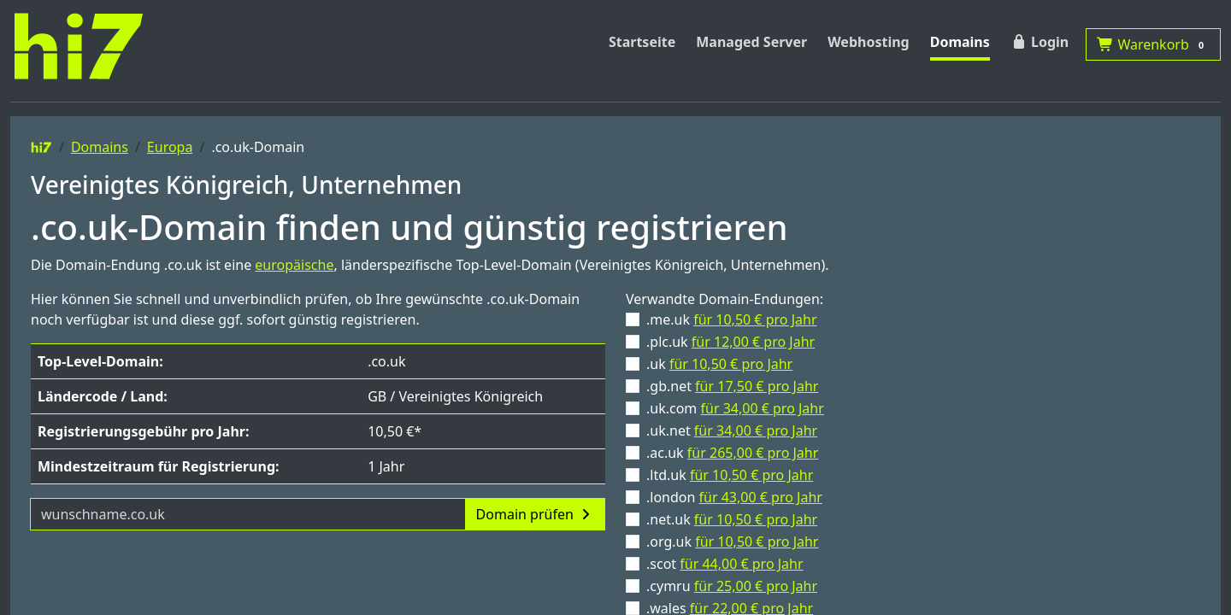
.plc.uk (730, 341)
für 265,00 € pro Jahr (753, 452)
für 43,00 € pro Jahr (760, 497)
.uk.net (731, 430)
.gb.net (732, 386)
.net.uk (731, 519)
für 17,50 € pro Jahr (756, 386)
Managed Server (751, 41)
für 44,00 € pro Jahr (741, 563)
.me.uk (731, 319)
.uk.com (735, 408)
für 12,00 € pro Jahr (753, 341)
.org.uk (732, 541)
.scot (725, 563)
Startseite (642, 41)
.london (734, 497)
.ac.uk (732, 452)
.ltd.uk (729, 475)
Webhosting (869, 41)
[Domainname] (248, 514)
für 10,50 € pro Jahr (754, 319)
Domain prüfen (535, 514)
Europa (170, 147)
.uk (719, 363)
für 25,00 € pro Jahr (755, 586)
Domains (960, 41)
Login (1039, 41)
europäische (294, 264)
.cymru (731, 586)
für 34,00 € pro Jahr (762, 408)
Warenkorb (1153, 44)
